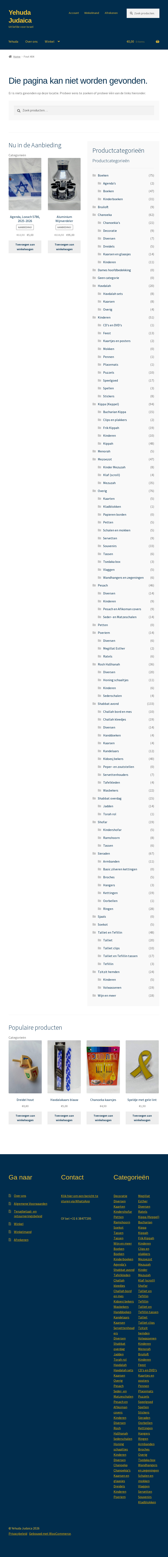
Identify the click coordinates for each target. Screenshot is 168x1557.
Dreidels (109, 246)
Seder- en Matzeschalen (119, 617)
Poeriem (104, 633)
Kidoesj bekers (113, 759)
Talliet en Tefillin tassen (120, 956)
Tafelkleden (111, 782)
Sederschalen (112, 696)
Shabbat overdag (110, 798)
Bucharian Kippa (114, 412)
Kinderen (109, 262)
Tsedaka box (111, 562)
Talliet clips (111, 948)
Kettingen (110, 893)
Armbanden (111, 861)
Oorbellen (110, 901)
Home (16, 56)
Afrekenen (111, 13)
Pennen (108, 357)
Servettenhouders (115, 775)
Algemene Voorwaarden (30, 1204)
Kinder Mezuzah (114, 467)
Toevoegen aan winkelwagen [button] (25, 247)
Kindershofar (112, 830)
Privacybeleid (18, 1533)
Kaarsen (109, 301)
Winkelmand (91, 13)
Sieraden (104, 853)
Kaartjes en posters (117, 341)
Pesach (103, 585)
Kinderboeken (113, 199)
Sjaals (102, 916)
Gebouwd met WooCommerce (50, 1533)
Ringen (108, 909)
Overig (107, 309)
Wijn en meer (107, 995)
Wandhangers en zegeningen (123, 577)
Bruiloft (103, 207)
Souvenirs (110, 546)
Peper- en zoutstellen (118, 767)
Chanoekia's (111, 223)
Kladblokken (112, 506)
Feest (107, 333)
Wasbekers (110, 790)
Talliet (108, 940)
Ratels (107, 656)
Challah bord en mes (117, 712)
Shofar (102, 822)
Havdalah (104, 286)
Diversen (109, 238)
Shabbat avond (108, 704)
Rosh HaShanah (109, 664)
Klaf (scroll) (111, 475)
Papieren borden (114, 514)
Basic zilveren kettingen (120, 869)
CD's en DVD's (112, 325)
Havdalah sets (113, 294)
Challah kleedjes (114, 719)
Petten (108, 522)
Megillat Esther (114, 648)
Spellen (108, 388)
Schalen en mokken (116, 530)
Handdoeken (112, 735)
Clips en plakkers (115, 420)
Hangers (109, 885)
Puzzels (108, 372)
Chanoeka (105, 215)
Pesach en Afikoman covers (122, 609)
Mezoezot (105, 459)
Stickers (108, 396)
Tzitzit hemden (109, 972)
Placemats (110, 364)
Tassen (108, 554)
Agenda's (109, 183)
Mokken (108, 349)
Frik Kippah (111, 428)
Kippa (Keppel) (108, 404)
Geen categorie (108, 278)
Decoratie (110, 231)
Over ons (31, 41)
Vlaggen (109, 569)
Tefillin (108, 964)
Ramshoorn (111, 838)
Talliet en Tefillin (110, 932)
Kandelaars (111, 751)
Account (74, 13)
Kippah (108, 443)
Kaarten (109, 498)
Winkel (49, 41)
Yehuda (13, 41)
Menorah (104, 451)
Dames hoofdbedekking (114, 270)
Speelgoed (110, 380)
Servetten (110, 538)
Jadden (108, 806)
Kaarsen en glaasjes (117, 254)
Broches (109, 877)
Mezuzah (109, 483)
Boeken (103, 175)
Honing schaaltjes (116, 680)
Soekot (103, 924)
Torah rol (109, 814)
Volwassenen (112, 987)
